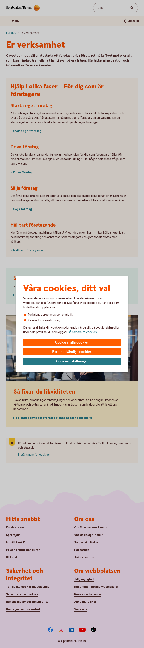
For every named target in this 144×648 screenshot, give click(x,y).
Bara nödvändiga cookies (72, 352)
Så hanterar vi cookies (82, 332)
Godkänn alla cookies (72, 342)
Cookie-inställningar (72, 361)
